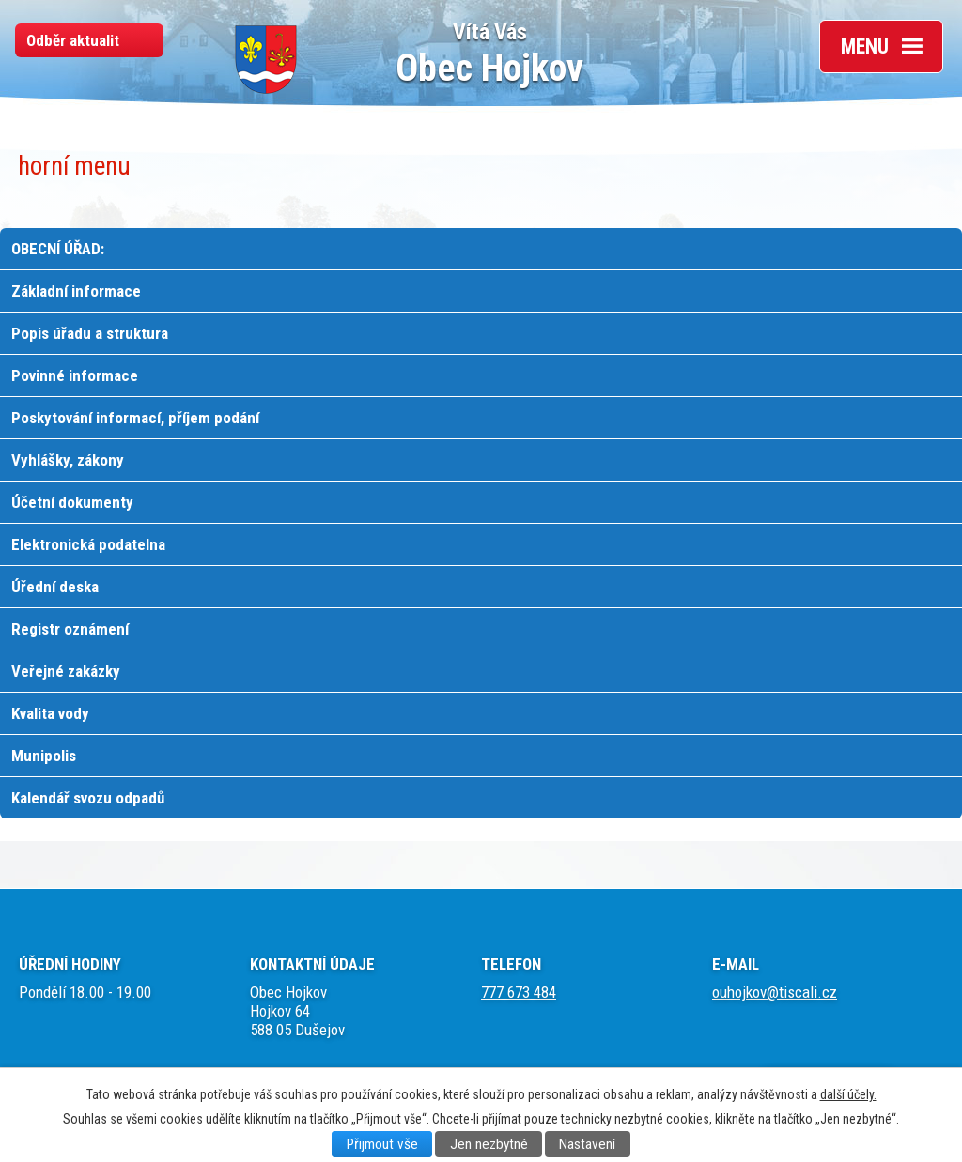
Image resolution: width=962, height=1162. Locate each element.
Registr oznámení (70, 628)
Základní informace (76, 291)
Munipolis (43, 755)
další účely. (848, 1094)
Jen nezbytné (489, 1144)
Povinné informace (74, 375)
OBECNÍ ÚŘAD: (57, 248)
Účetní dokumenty (72, 502)
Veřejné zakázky (65, 671)
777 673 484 (518, 992)
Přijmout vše (382, 1144)
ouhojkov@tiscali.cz (774, 992)
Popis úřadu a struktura (89, 333)
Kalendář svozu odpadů (87, 797)
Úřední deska (55, 586)
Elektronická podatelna (88, 544)
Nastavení (587, 1144)
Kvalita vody (50, 713)
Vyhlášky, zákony (67, 460)
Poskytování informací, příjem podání (135, 417)
